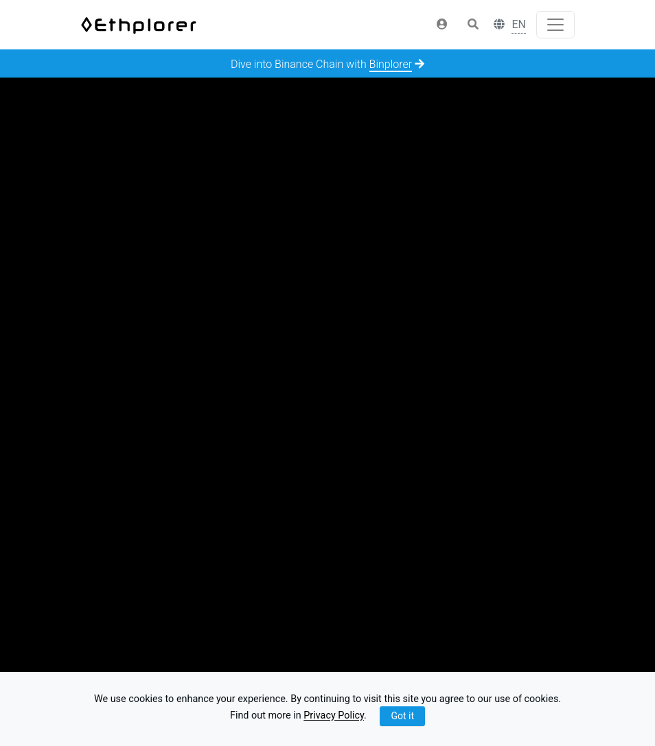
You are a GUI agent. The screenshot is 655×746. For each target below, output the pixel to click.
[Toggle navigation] (555, 24)
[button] (442, 24)
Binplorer (391, 64)
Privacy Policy (333, 716)
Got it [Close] (402, 715)
